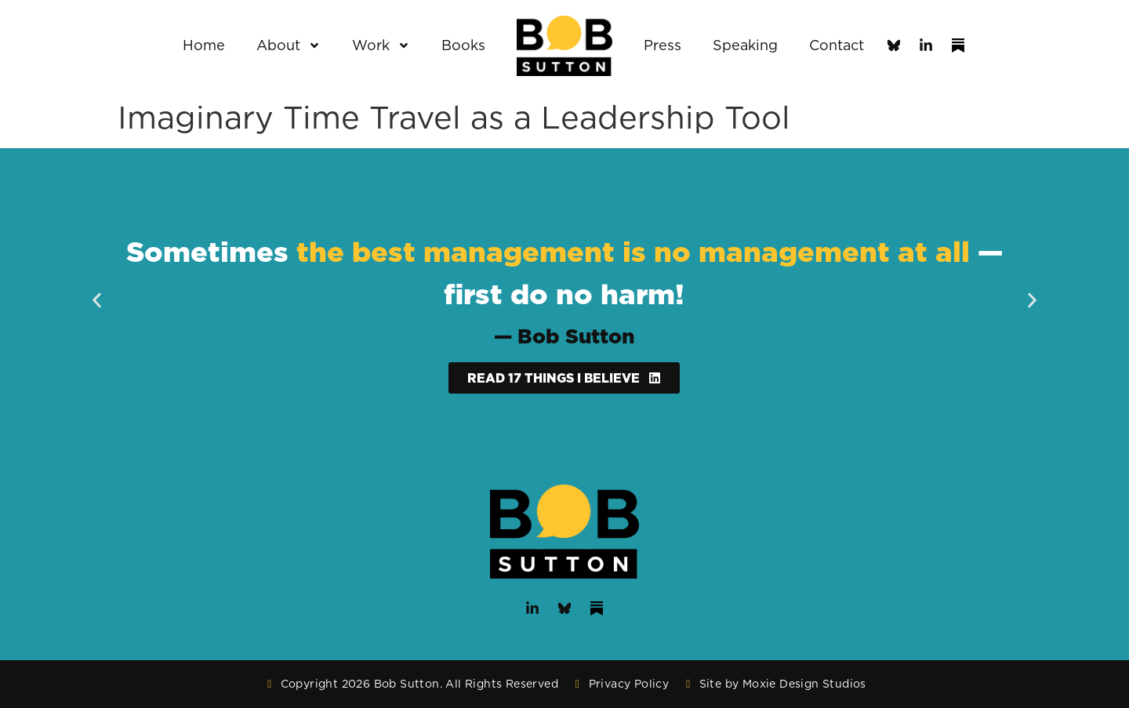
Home (204, 45)
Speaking (745, 45)
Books (463, 45)
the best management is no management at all (633, 251)
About (288, 45)
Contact (836, 45)
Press (662, 45)
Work (381, 45)
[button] (97, 300)
